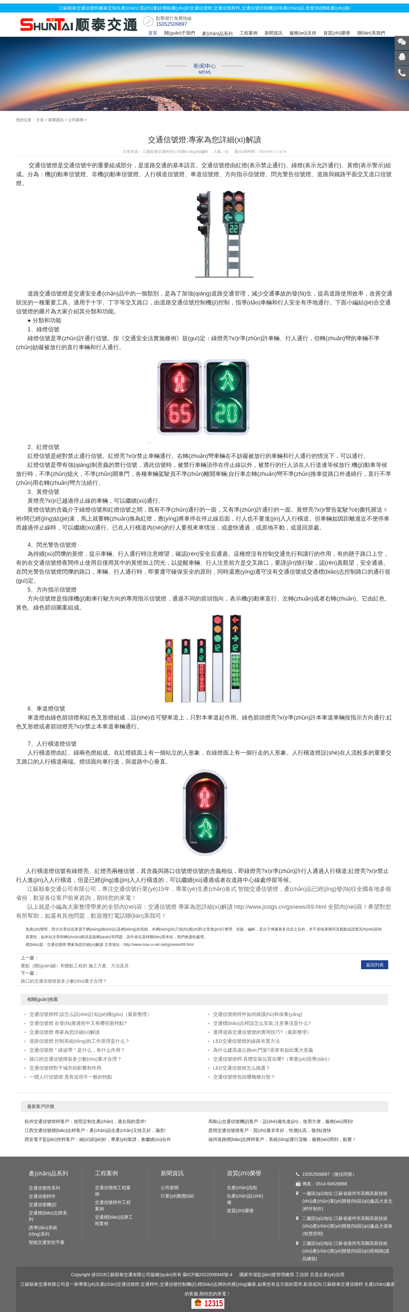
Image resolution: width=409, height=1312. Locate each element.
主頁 (40, 120)
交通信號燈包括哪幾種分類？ (244, 1077)
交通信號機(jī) (42, 1204)
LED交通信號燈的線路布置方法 (246, 1041)
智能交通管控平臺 (47, 1242)
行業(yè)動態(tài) (177, 1195)
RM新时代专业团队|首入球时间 (401, 1277)
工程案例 (249, 32)
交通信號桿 (352, 1284)
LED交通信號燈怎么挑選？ (241, 1068)
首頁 (152, 32)
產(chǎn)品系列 (217, 33)
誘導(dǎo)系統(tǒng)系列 (43, 1231)
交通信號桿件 (42, 1196)
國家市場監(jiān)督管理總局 (266, 1274)
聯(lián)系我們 (371, 32)
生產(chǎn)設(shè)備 (245, 1199)
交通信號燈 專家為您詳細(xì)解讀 (190, 907)
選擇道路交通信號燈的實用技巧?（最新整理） (262, 1032)
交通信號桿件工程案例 (113, 1205)
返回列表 (375, 964)
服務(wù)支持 (302, 32)
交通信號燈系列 (44, 1187)
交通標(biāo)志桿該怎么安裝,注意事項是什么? (262, 1023)
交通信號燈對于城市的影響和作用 (65, 1068)
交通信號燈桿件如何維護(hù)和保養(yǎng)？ (257, 1014)
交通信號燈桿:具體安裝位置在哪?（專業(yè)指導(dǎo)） (272, 1059)
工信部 (302, 1274)
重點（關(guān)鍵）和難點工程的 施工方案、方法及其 (75, 965)
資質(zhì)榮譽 (336, 32)
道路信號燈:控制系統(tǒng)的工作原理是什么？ (79, 1041)
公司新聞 (75, 120)
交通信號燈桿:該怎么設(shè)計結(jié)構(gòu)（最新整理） (90, 1014)
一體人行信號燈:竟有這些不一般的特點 (70, 1077)
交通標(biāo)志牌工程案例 (114, 1220)
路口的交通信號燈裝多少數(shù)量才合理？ (64, 981)
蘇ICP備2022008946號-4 (208, 1274)
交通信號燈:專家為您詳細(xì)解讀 (64, 1032)
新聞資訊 (273, 32)
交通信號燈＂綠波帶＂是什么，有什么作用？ (77, 1050)
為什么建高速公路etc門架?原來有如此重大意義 (263, 1050)
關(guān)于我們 (179, 32)
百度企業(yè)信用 (327, 1274)
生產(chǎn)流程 (242, 1187)
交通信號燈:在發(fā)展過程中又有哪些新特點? (78, 1023)
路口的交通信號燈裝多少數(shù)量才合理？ (75, 1059)
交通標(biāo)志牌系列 (48, 1216)
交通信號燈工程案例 (113, 1191)
